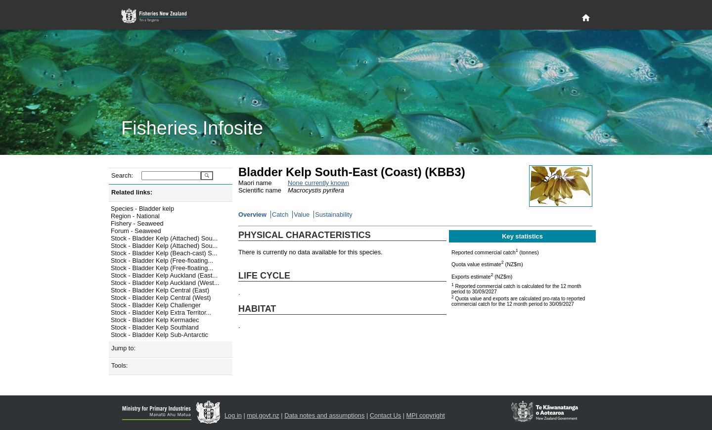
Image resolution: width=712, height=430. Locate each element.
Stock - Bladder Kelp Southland (155, 327)
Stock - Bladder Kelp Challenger (156, 305)
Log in (233, 415)
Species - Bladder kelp (142, 208)
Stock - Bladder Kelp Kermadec (155, 320)
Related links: (131, 192)
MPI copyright (425, 415)
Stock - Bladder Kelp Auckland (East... (164, 275)
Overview (252, 214)
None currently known (318, 183)
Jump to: (123, 348)
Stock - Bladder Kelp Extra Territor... (161, 312)
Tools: (119, 365)
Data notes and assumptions (324, 415)
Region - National (135, 216)
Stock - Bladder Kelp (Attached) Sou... (164, 238)
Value (302, 214)
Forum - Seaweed (136, 231)
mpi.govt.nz (263, 415)
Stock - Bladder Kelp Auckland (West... (165, 283)
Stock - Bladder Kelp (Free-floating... (162, 260)
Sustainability (333, 214)
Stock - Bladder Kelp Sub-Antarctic (159, 334)
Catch (280, 214)
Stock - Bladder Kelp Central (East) (160, 290)
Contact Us (385, 415)
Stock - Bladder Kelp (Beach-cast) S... (164, 253)
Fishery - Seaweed (137, 223)
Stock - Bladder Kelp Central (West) (161, 297)
